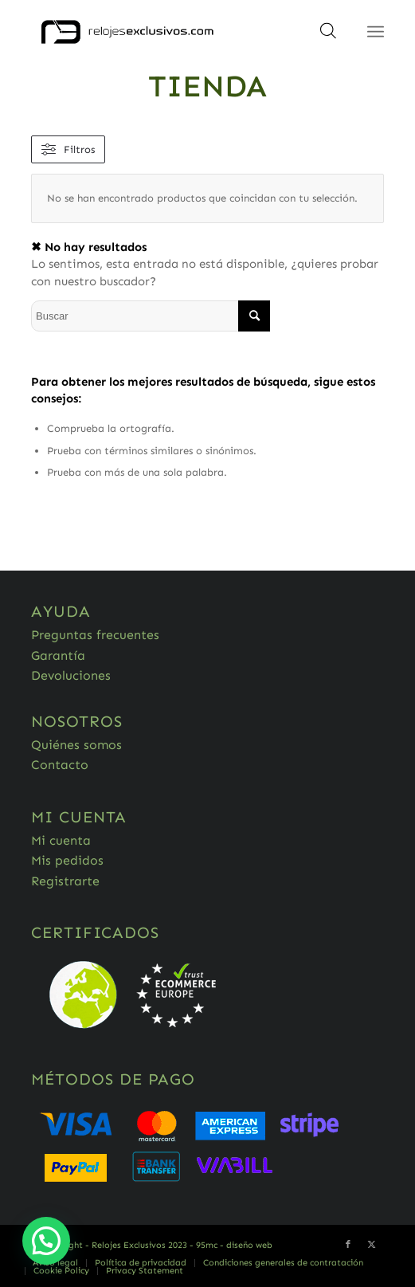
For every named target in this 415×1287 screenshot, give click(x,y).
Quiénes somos (76, 744)
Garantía (58, 655)
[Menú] (375, 32)
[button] (46, 1241)
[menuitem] (55, 1263)
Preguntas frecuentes (95, 634)
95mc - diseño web (234, 1245)
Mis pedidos (67, 860)
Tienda (207, 86)
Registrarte (65, 881)
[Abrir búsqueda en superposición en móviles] (328, 36)
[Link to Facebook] (348, 1245)
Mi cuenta (61, 840)
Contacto (59, 764)
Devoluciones (71, 675)
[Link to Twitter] (372, 1245)
